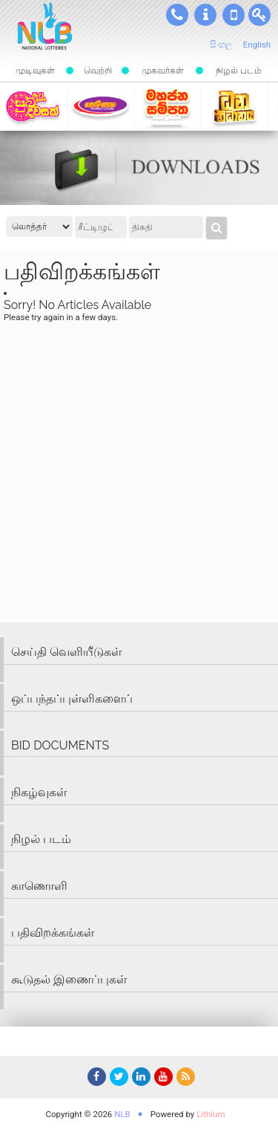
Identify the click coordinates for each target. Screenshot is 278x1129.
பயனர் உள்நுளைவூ (259, 15)
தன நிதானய (234, 106)
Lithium (210, 1114)
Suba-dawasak (33, 106)
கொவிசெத (100, 106)
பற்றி (205, 15)
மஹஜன (167, 106)
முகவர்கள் (163, 70)
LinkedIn (139, 1079)
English (257, 44)
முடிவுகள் (35, 70)
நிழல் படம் (239, 70)
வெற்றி (98, 70)
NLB (122, 1114)
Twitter (117, 1079)
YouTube (161, 1079)
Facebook (95, 1079)
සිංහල (221, 44)
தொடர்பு (177, 15)
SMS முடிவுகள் (233, 15)
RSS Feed (184, 1079)
